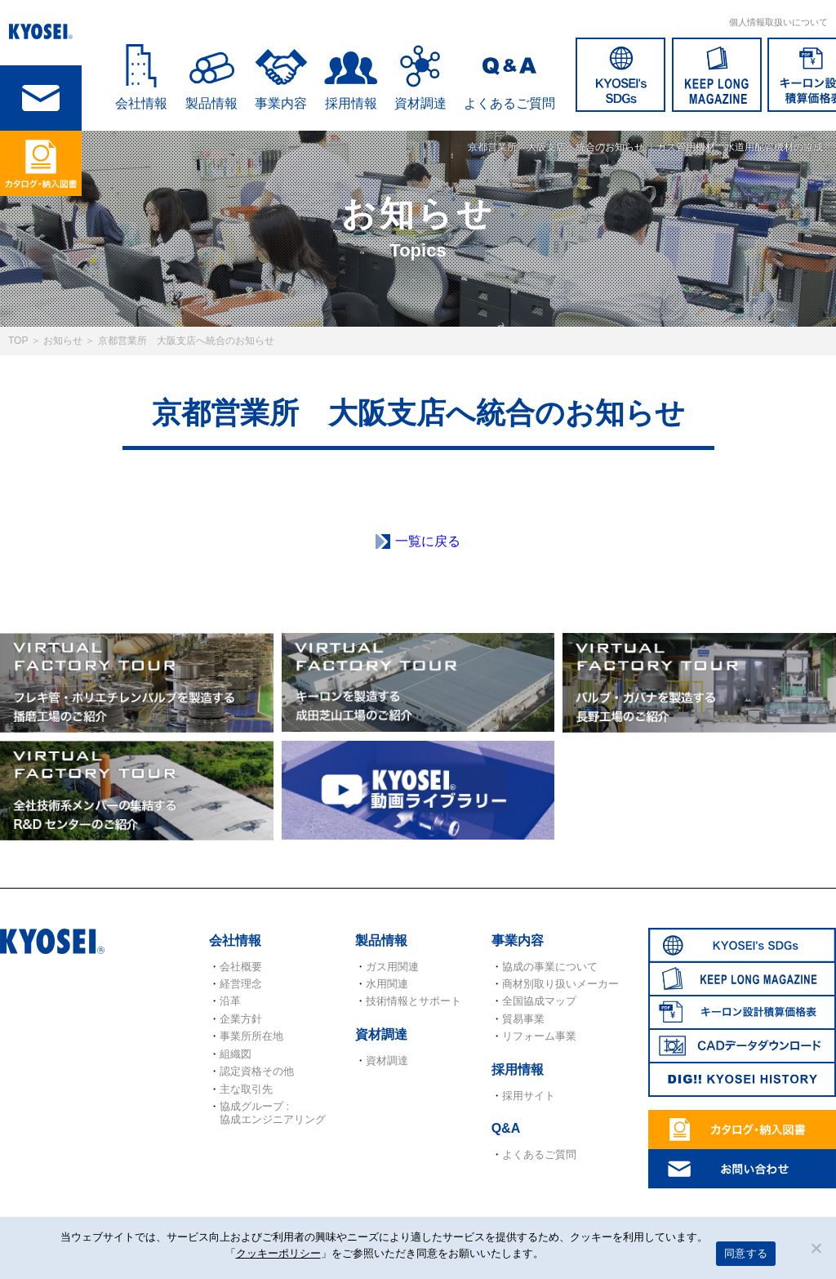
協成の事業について (550, 966)
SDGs (620, 75)
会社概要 (241, 966)
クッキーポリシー (278, 1253)
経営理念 (241, 984)
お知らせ (62, 340)
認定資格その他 (257, 1071)
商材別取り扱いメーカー (560, 984)
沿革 (230, 1001)
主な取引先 (246, 1089)
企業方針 (241, 1019)
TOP (18, 340)
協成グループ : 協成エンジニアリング (273, 1112)
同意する (745, 1253)
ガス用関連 (392, 966)
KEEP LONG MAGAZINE (717, 75)
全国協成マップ (539, 1001)
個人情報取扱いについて (778, 22)
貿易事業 (523, 1019)
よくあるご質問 (509, 103)
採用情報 (351, 103)
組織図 (235, 1054)
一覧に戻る (427, 541)
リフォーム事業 (539, 1036)
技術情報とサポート (413, 1001)
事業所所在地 (251, 1036)
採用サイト (528, 1096)
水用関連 (387, 984)
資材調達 (420, 103)
